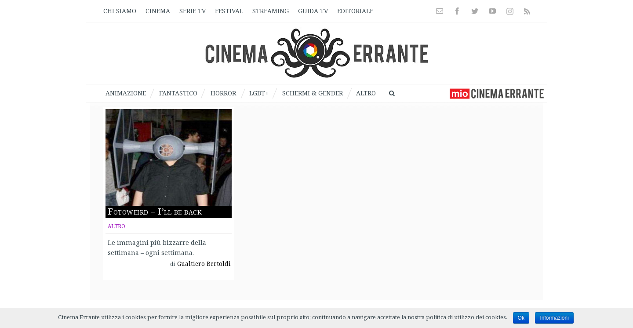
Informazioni (554, 318)
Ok (521, 318)
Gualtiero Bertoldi (204, 264)
